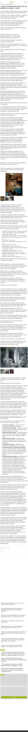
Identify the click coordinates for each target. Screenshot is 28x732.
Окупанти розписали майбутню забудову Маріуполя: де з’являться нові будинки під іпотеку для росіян (12, 670)
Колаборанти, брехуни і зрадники (13, 686)
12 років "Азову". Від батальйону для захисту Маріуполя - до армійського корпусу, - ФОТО (11, 646)
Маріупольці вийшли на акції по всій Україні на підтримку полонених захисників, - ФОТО (12, 627)
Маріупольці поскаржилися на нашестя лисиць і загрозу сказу (12, 621)
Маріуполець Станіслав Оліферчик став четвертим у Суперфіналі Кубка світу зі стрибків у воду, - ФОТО (13, 616)
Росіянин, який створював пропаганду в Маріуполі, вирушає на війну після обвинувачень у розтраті (14, 659)
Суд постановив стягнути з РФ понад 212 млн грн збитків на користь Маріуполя (12, 603)
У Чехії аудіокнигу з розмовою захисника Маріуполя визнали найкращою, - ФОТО (12, 664)
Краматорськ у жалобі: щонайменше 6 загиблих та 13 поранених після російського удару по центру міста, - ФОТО (13, 633)
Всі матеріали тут (14, 697)
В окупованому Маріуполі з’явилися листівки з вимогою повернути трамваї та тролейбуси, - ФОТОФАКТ (12, 610)
